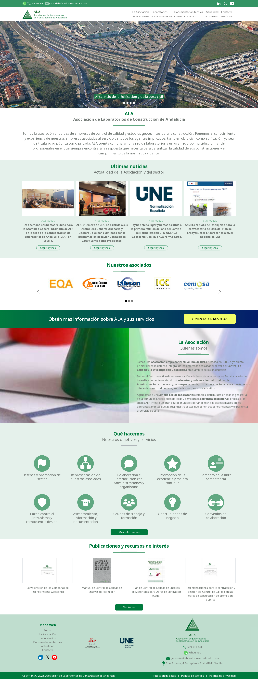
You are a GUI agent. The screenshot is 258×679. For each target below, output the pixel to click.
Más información (129, 532)
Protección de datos (164, 676)
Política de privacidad (222, 676)
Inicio (47, 630)
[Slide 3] (132, 301)
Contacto (227, 13)
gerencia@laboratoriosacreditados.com (66, 3)
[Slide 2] (129, 301)
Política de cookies (192, 676)
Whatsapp (192, 652)
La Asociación (140, 13)
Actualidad (212, 13)
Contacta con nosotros (210, 319)
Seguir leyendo (48, 247)
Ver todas (129, 607)
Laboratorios (162, 13)
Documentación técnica (188, 13)
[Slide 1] (124, 103)
